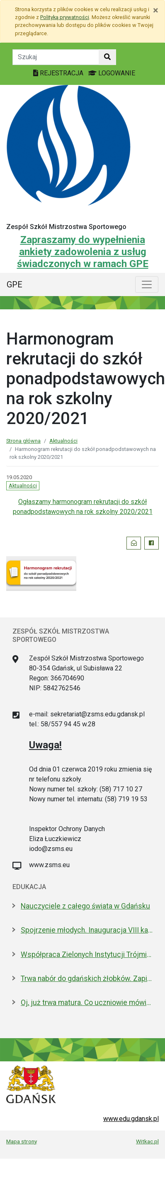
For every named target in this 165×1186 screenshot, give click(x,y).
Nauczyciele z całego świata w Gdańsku (85, 906)
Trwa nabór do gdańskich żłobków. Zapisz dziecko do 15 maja (87, 978)
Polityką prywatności (64, 17)
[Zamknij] (155, 10)
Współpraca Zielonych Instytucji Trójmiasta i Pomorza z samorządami (87, 954)
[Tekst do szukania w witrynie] (55, 57)
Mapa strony (21, 1141)
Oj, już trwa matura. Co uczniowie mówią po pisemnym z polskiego (87, 1002)
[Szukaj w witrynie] (107, 57)
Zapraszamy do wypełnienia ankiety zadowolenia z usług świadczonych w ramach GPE (82, 252)
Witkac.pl (147, 1141)
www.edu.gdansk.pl (131, 1119)
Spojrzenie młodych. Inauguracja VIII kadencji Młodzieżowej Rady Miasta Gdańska (87, 930)
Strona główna (23, 441)
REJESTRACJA (59, 73)
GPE (14, 284)
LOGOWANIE (111, 73)
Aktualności (63, 441)
